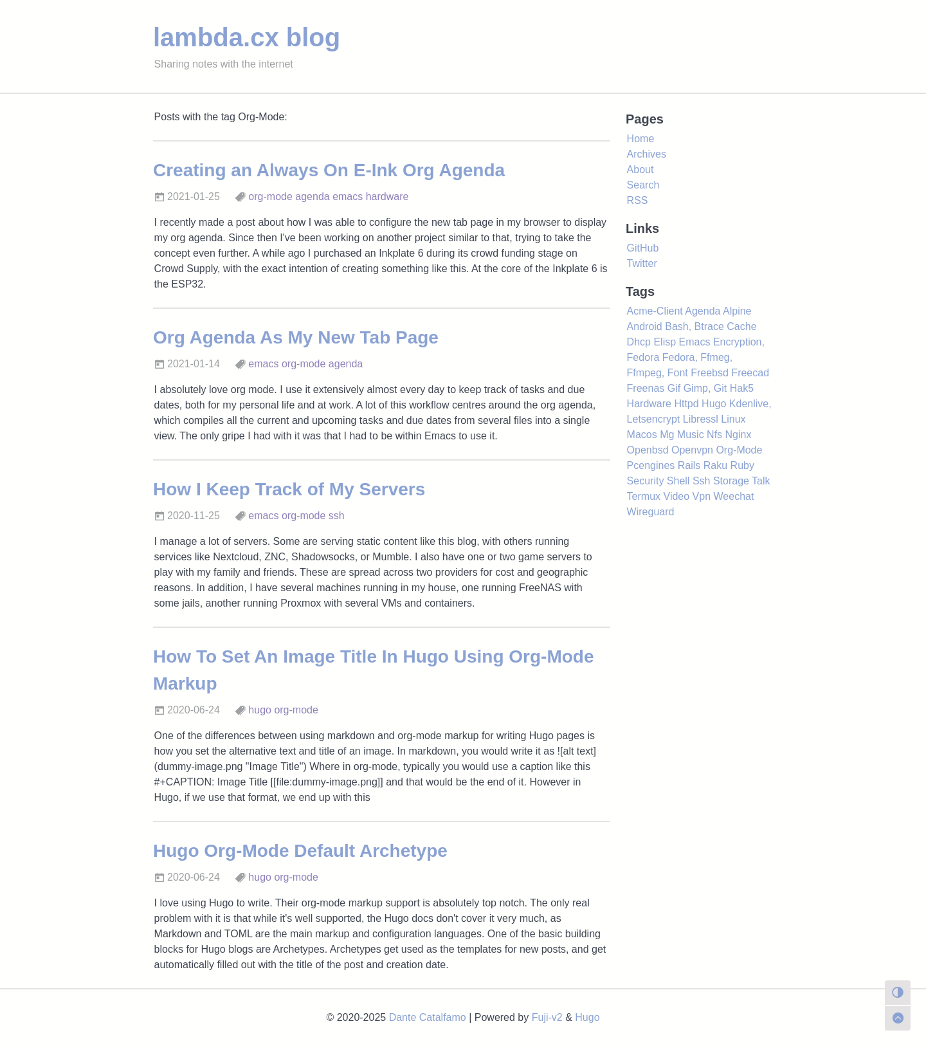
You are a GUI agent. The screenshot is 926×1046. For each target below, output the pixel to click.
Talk (761, 480)
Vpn (702, 496)
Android (644, 326)
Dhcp (639, 341)
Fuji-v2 (547, 1017)
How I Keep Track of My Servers (289, 489)
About (640, 169)
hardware (387, 196)
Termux (643, 496)
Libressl (700, 419)
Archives (646, 154)
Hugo (714, 403)
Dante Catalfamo (427, 1017)
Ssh (702, 480)
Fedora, (680, 357)
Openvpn (692, 450)
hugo (259, 709)
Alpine (737, 311)
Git (720, 388)
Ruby (742, 465)
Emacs (695, 341)
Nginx (738, 434)
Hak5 (742, 388)
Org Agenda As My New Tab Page (296, 337)
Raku (715, 465)
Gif (673, 388)
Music (690, 434)
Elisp (664, 341)
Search (643, 184)
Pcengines (651, 465)
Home (641, 138)
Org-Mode (739, 450)
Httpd (686, 403)
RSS (637, 200)
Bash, (678, 326)
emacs (347, 196)
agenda (312, 196)
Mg (667, 434)
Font (677, 372)
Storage (731, 480)
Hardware (649, 403)
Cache (741, 326)
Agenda (702, 311)
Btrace (709, 326)
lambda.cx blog (246, 37)
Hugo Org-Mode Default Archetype (300, 851)
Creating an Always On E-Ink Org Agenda (329, 170)
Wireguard (651, 511)
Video (677, 496)
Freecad (750, 372)
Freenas (646, 388)
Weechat (734, 496)
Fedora (643, 357)
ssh (337, 515)
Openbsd (648, 450)
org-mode (270, 196)
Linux (733, 419)
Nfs (714, 434)
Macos (642, 434)
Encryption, (739, 341)
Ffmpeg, (646, 372)
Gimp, (697, 388)
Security (645, 480)
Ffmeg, (716, 357)
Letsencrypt (653, 419)
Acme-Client (655, 311)
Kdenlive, (750, 403)
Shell (678, 480)
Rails (689, 465)
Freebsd (710, 372)
